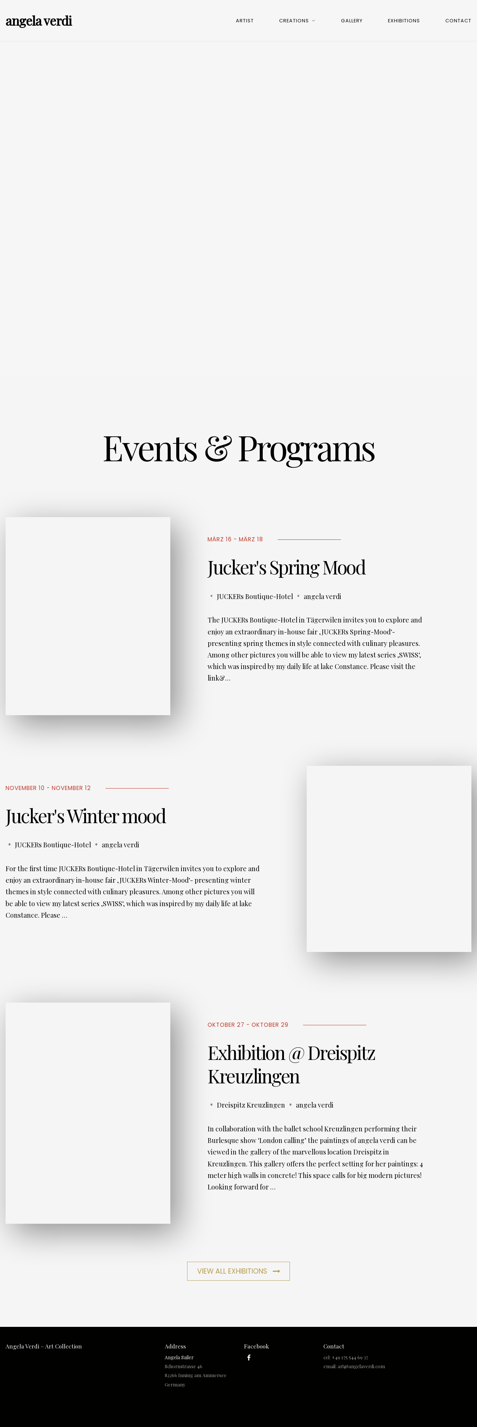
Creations (294, 20)
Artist (245, 20)
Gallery (351, 20)
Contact (458, 20)
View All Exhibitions (238, 1271)
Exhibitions (404, 20)
